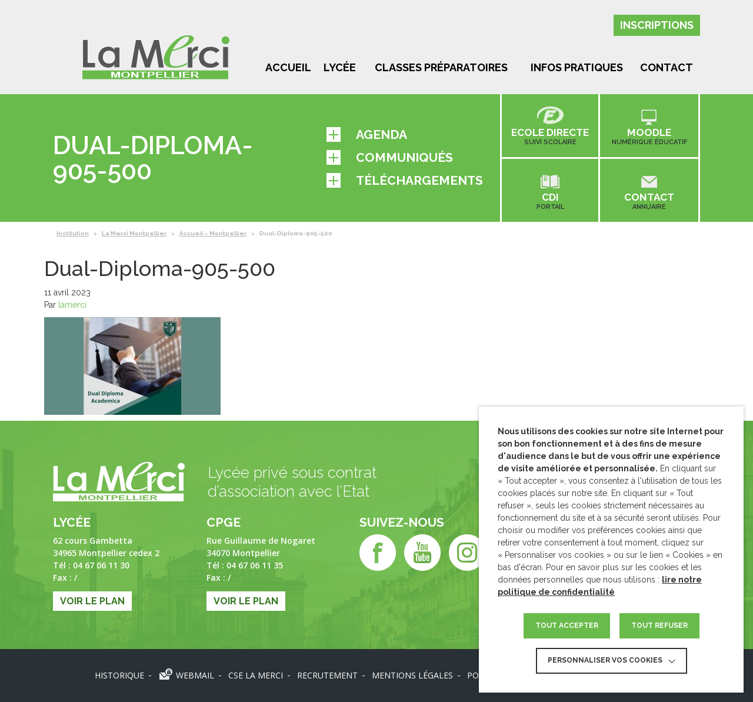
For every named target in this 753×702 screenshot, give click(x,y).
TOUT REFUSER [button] (659, 625)
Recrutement (327, 675)
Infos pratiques (577, 67)
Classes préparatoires (441, 67)
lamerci (72, 305)
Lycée (340, 67)
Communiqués (389, 157)
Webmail (195, 675)
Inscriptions (657, 25)
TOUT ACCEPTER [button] (566, 625)
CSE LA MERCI (255, 675)
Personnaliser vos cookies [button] (605, 660)
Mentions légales (412, 675)
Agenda (366, 134)
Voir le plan (92, 601)
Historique (119, 675)
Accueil (288, 67)
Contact (666, 67)
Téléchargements (404, 180)
